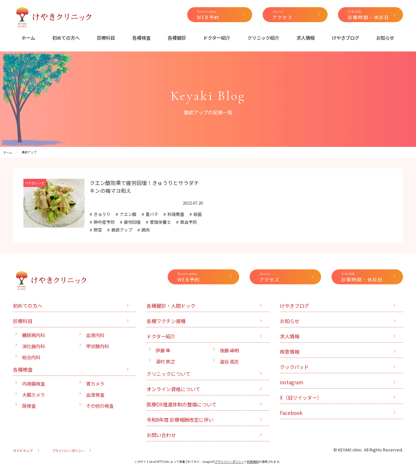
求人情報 (305, 37)
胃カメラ (95, 383)
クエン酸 (128, 214)
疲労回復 (132, 222)
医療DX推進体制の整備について (181, 404)
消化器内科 (33, 346)
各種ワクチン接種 (166, 320)
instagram (291, 382)
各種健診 (177, 37)
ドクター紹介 (216, 37)
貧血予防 (188, 222)
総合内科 (31, 357)
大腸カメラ (33, 394)
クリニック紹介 (263, 37)
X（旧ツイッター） (301, 397)
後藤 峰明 (229, 350)
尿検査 (29, 405)
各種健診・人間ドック (171, 305)
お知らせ (385, 37)
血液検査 (95, 394)
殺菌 (197, 214)
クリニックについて (168, 373)
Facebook (291, 412)
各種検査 (141, 37)
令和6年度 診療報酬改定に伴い (180, 419)
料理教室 (175, 214)
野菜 (98, 230)
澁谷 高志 (229, 361)
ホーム (28, 37)
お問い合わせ (161, 434)
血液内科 (95, 335)
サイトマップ (22, 450)
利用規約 (253, 462)
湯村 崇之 (165, 361)
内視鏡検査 (33, 383)
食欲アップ (121, 230)
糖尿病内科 (33, 335)
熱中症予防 (104, 222)
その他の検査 (99, 405)
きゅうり (102, 214)
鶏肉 (145, 230)
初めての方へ (66, 37)
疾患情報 (289, 351)
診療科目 (106, 37)
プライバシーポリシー (68, 450)
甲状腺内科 (97, 346)
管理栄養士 (160, 222)
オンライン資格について (173, 388)
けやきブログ (345, 37)
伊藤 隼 (163, 350)
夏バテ (152, 214)
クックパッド (294, 366)
